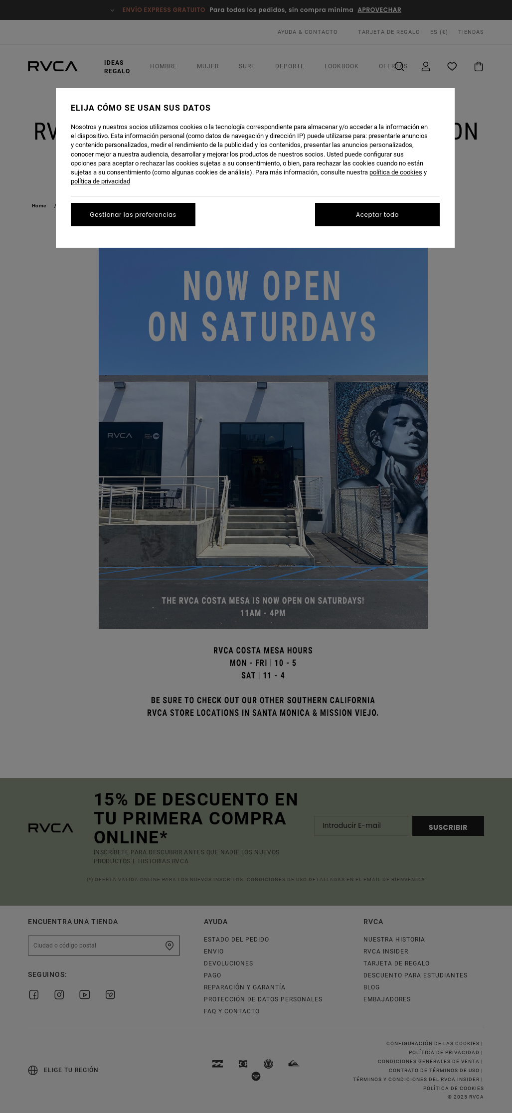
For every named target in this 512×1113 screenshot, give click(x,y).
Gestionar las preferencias (133, 214)
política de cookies (395, 172)
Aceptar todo (377, 214)
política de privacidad (100, 181)
